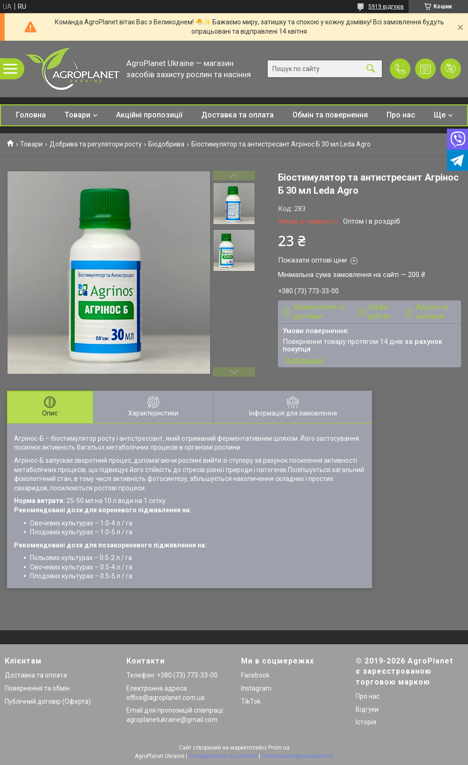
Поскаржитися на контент (223, 756)
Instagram (256, 688)
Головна (31, 114)
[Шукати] (370, 69)
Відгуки (367, 709)
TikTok (251, 701)
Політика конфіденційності (297, 756)
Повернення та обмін (37, 688)
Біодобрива (166, 144)
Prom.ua (279, 747)
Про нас (401, 114)
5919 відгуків (386, 6)
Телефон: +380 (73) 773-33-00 (172, 675)
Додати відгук (450, 68)
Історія (366, 722)
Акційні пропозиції (149, 114)
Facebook (255, 675)
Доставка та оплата (237, 114)
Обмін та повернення (330, 114)
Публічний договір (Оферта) (48, 701)
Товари (77, 114)
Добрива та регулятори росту (96, 144)
